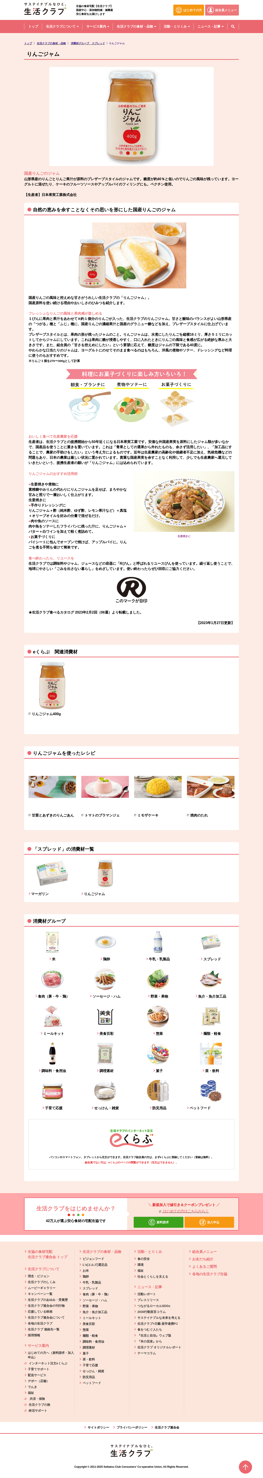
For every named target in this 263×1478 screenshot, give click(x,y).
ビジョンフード (93, 1259)
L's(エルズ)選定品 (95, 1264)
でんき (32, 1387)
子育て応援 (90, 1365)
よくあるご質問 (204, 1266)
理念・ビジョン (38, 1276)
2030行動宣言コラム (151, 1312)
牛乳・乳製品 (92, 1282)
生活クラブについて (43, 1269)
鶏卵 (86, 1276)
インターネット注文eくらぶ (46, 1363)
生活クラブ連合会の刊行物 (46, 1305)
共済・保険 (35, 1398)
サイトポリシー (98, 1427)
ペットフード (92, 1383)
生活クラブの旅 (37, 1404)
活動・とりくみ (149, 1252)
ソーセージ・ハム (95, 1300)
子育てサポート (38, 1369)
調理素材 (89, 1347)
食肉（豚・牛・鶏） (96, 1294)
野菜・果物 (90, 1306)
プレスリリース (148, 1300)
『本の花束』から (149, 1341)
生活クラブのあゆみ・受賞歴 (48, 1300)
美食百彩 (89, 1324)
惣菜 (86, 1330)
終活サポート (36, 1410)
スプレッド (90, 1288)
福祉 (31, 1393)
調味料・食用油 (93, 1341)
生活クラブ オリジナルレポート (159, 1347)
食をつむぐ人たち (149, 1329)
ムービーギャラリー (41, 1288)
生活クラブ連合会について (46, 1317)
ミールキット (92, 1318)
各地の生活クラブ (40, 1323)
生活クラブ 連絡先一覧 (43, 1329)
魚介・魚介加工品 (95, 1312)
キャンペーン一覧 (40, 1294)
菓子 (86, 1353)
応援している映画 (40, 1311)
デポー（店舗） (38, 1381)
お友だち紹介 (202, 1259)
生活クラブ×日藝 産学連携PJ (157, 1323)
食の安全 (143, 1259)
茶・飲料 (89, 1359)
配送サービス (37, 1375)
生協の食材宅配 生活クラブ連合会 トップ (47, 1254)
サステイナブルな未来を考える (158, 1317)
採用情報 (34, 1335)
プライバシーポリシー (132, 1427)
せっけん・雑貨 (93, 1371)
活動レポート (146, 1294)
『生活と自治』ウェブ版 (154, 1335)
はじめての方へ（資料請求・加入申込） (51, 1355)
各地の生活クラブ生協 (209, 1274)
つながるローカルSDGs (153, 1306)
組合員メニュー (204, 1252)
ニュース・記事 (149, 1287)
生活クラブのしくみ (41, 1282)
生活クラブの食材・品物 (102, 1252)
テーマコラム (146, 1353)
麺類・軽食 (90, 1335)
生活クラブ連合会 (167, 1427)
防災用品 (89, 1377)
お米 (86, 1270)
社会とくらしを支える (152, 1276)
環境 (140, 1264)
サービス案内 (38, 1345)
